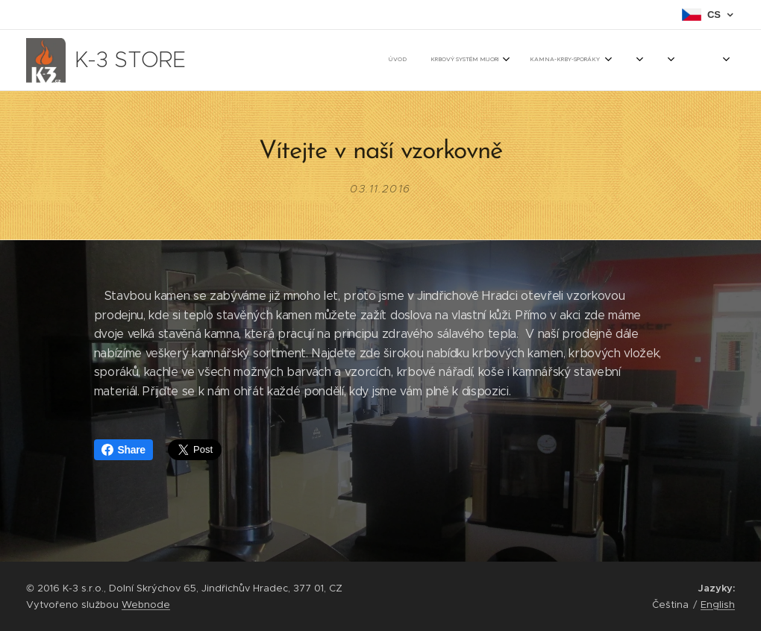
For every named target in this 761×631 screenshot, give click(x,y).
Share (123, 450)
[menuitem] (408, 60)
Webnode (146, 604)
